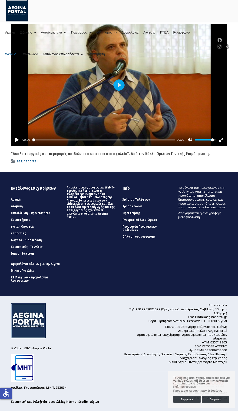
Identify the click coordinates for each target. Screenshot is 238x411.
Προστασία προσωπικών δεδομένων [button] (197, 390)
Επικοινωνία (29, 54)
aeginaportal (27, 161)
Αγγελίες (149, 32)
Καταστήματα (20, 219)
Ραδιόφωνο (181, 32)
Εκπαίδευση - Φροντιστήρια (30, 213)
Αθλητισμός (104, 32)
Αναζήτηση (97, 54)
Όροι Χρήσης (131, 213)
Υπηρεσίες (18, 233)
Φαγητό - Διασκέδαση (26, 240)
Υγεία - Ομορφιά (22, 226)
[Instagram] (219, 47)
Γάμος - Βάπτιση (22, 253)
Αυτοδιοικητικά (51, 32)
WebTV (10, 54)
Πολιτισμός (79, 32)
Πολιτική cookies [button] (184, 386)
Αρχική (10, 32)
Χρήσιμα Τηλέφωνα (136, 199)
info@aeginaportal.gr (212, 317)
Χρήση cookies (132, 206)
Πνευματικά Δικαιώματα (139, 219)
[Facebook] (220, 40)
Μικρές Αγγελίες (22, 270)
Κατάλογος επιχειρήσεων (61, 54)
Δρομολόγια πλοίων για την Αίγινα (35, 263)
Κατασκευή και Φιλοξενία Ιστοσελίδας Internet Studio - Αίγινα (55, 401)
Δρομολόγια (130, 32)
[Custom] (227, 47)
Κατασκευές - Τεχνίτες (27, 246)
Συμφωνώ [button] (187, 399)
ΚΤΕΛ (164, 32)
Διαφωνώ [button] (215, 399)
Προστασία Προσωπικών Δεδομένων (139, 228)
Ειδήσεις (26, 32)
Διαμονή (17, 206)
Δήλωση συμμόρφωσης (138, 236)
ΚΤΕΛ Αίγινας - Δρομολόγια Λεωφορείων (29, 279)
